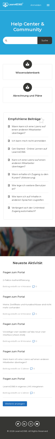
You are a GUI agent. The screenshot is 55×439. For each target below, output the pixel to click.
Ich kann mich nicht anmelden (29, 140)
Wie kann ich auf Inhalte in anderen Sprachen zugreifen (28, 198)
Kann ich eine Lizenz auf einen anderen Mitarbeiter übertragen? (28, 163)
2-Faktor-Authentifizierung (16, 280)
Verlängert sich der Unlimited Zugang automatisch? (28, 209)
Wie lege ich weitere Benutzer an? (29, 187)
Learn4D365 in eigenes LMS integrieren (23, 386)
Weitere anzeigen (16, 403)
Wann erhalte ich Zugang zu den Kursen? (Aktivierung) (30, 176)
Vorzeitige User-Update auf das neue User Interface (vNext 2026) (24, 333)
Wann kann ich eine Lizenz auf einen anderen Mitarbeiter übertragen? (28, 129)
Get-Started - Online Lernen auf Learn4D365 (29, 150)
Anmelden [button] (36, 5)
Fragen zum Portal (14, 272)
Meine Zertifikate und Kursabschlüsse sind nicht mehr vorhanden (27, 306)
